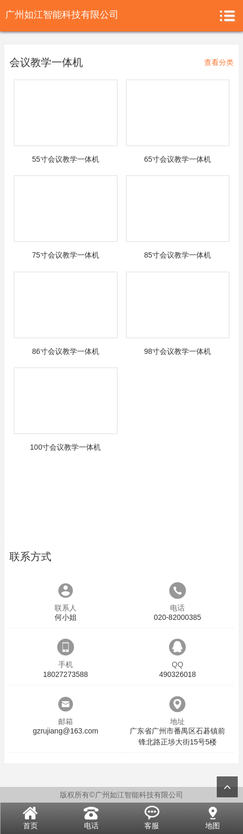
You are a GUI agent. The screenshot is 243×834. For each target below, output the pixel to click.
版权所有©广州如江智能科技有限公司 (121, 795)
